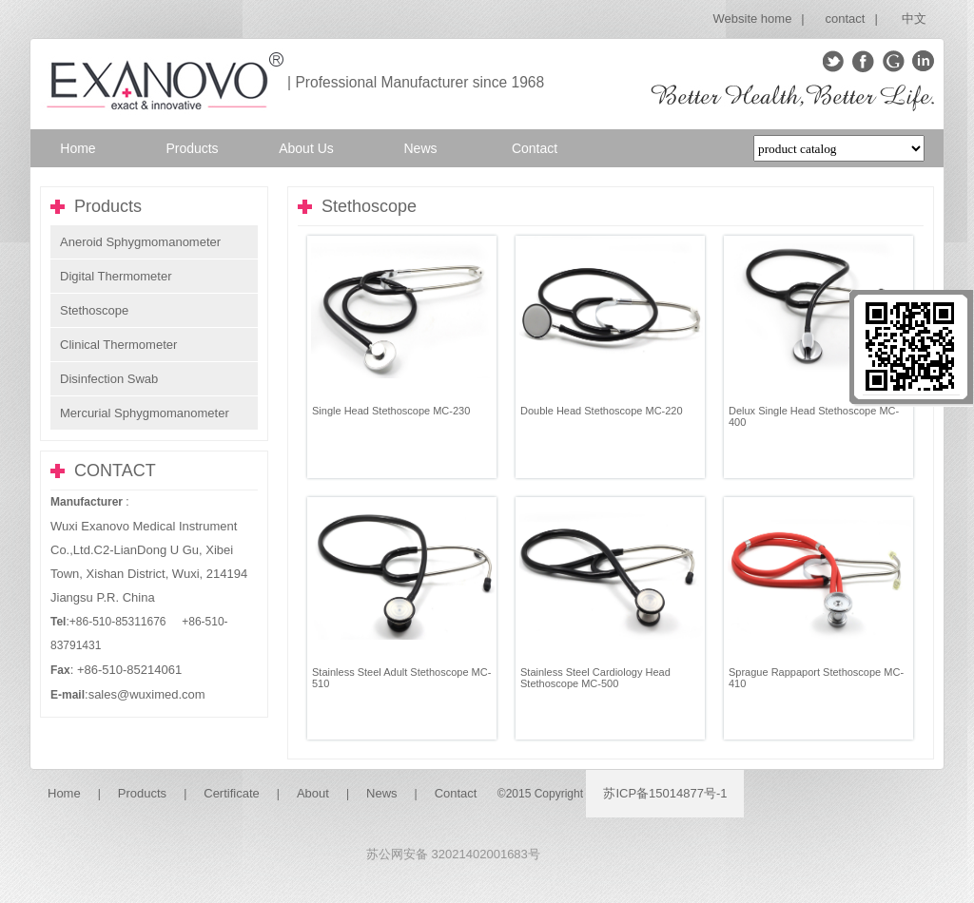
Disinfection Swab (109, 379)
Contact (456, 793)
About (313, 793)
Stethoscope (94, 310)
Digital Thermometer (116, 276)
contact (846, 18)
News (382, 793)
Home (64, 793)
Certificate (232, 793)
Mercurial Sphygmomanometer (144, 413)
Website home (752, 18)
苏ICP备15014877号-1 (665, 793)
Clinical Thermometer (118, 344)
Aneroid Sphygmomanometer (140, 242)
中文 (914, 18)
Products (142, 793)
